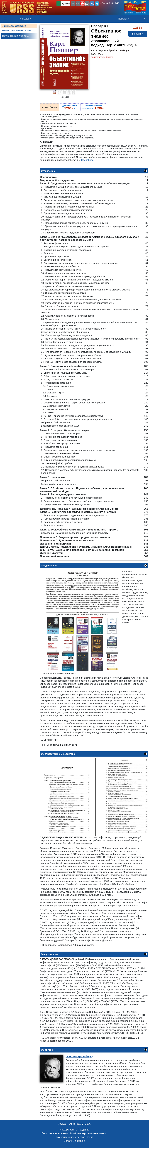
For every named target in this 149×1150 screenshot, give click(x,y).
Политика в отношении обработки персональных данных (74, 1133)
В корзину (137, 33)
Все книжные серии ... (15, 35)
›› (69, 107)
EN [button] (77, 3)
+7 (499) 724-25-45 (109, 3)
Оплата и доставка (74, 1141)
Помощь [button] (123, 18)
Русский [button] (65, 3)
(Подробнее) (87, 160)
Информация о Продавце (74, 1129)
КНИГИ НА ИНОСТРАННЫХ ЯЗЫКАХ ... (18, 31)
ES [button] (72, 3)
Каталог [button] (24, 18)
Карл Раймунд (79, 1056)
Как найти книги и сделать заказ (74, 1137)
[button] (82, 3)
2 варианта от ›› (93, 107)
